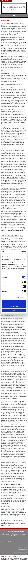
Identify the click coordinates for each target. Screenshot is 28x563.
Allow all (14, 301)
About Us (5, 531)
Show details (20, 297)
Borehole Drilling (11, 531)
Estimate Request (21, 534)
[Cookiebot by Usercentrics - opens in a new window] (20, 251)
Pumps (3, 534)
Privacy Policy (14, 535)
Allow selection (14, 306)
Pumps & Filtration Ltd (11, 7)
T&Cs (21, 559)
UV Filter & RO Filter (10, 534)
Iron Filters (17, 531)
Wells (16, 534)
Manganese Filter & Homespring (8, 533)
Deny (14, 310)
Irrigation (22, 531)
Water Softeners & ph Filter (20, 533)
